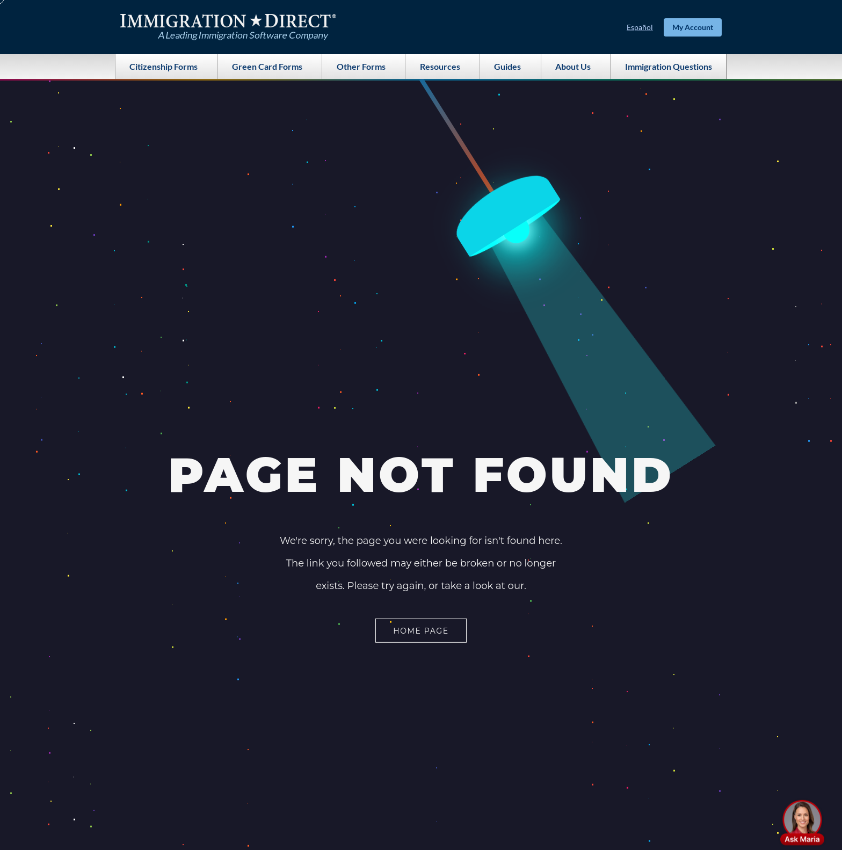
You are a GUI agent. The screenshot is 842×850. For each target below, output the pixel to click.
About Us (575, 66)
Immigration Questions (668, 66)
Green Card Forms (270, 66)
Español (640, 27)
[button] (802, 823)
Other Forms (364, 66)
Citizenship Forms (166, 66)
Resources (443, 66)
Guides (510, 66)
